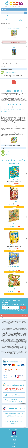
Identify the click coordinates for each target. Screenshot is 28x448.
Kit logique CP (14, 223)
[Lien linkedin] (25, 315)
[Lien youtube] (20, 315)
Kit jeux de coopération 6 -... (14, 266)
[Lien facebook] (17, 315)
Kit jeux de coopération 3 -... (14, 288)
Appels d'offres (14, 440)
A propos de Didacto (14, 436)
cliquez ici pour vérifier (22, 317)
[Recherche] (25, 13)
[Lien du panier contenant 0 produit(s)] (7, 18)
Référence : (3, 23)
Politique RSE (14, 437)
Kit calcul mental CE (14, 244)
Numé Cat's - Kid (14, 47)
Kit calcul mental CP (14, 179)
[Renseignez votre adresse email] (10, 307)
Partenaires (14, 439)
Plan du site (14, 446)
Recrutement (14, 442)
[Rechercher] (13, 13)
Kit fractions (14, 201)
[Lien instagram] (22, 315)
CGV (14, 443)
